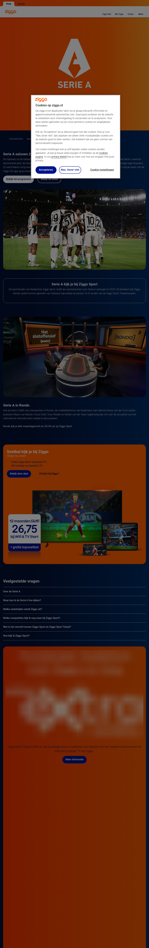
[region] (75, 137)
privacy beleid (59, 156)
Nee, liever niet (70, 169)
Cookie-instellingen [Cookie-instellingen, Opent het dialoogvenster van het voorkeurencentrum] (102, 169)
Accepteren (46, 169)
